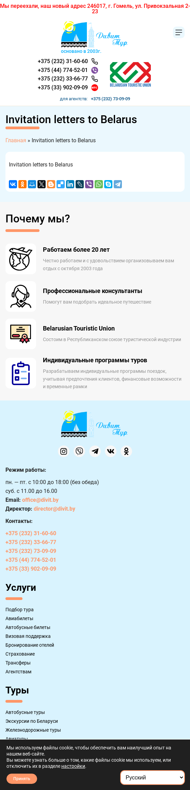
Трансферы (18, 662)
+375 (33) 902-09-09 (63, 87)
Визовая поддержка (28, 636)
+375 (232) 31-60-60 (63, 61)
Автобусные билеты (27, 627)
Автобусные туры (25, 712)
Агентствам (18, 671)
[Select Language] (152, 777)
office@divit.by (40, 500)
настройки (73, 766)
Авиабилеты (19, 618)
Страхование (20, 654)
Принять (21, 778)
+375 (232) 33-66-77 (63, 78)
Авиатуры (16, 738)
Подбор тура (19, 609)
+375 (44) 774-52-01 (63, 70)
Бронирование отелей (29, 645)
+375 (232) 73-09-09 (110, 98)
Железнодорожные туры (33, 730)
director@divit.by (54, 509)
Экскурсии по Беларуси (31, 721)
